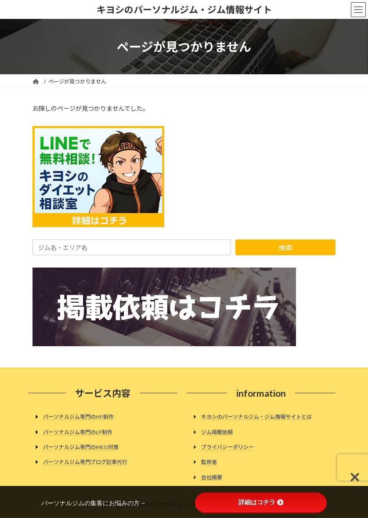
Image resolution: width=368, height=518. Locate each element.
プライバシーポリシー (227, 447)
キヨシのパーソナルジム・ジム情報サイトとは (256, 417)
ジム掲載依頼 (217, 432)
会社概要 (211, 477)
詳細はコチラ (260, 502)
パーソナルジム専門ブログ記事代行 (85, 462)
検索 (285, 247)
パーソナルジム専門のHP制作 (78, 417)
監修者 (209, 462)
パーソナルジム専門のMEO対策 (81, 447)
